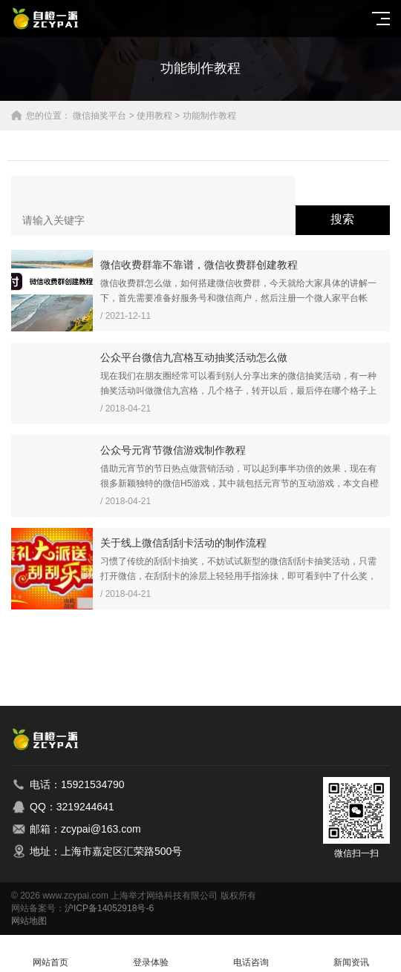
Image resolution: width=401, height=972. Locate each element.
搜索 (342, 219)
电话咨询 (250, 954)
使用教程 (154, 115)
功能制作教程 (209, 115)
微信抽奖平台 (99, 115)
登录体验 (150, 954)
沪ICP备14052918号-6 (109, 908)
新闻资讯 (351, 954)
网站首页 (50, 954)
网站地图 (29, 921)
